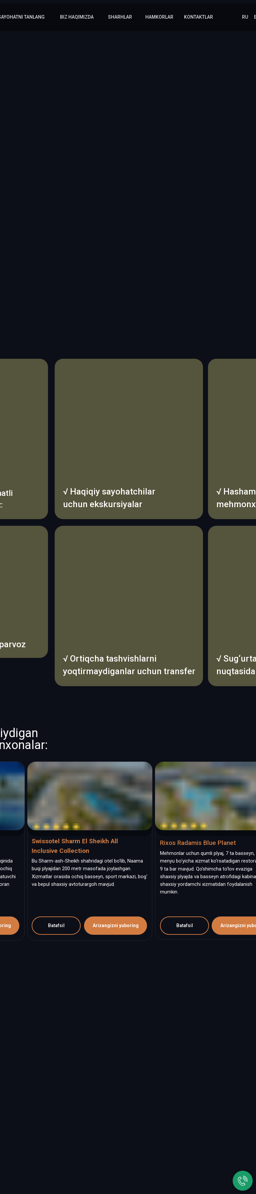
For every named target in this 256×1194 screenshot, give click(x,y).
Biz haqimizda (77, 17)
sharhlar (120, 17)
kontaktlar (198, 17)
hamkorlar (159, 17)
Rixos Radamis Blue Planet (198, 843)
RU (245, 17)
